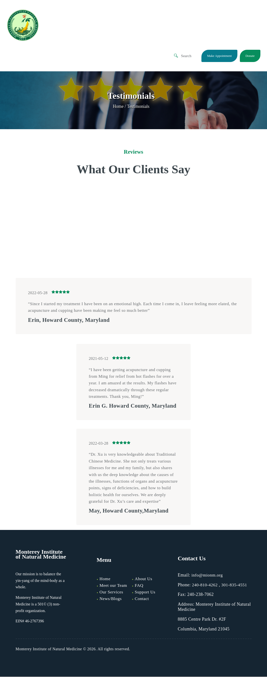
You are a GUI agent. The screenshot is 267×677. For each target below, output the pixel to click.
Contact (142, 598)
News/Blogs (111, 598)
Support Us (145, 592)
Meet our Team (114, 585)
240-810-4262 (205, 585)
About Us (144, 579)
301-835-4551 (235, 585)
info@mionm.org (207, 575)
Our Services (112, 592)
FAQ (139, 585)
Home (118, 106)
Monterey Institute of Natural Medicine (49, 649)
